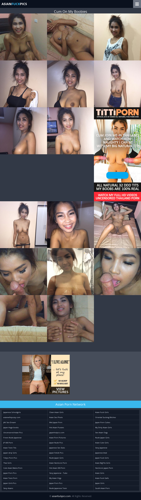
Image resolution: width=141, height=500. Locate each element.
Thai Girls (7, 463)
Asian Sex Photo (56, 417)
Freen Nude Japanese (12, 437)
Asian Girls (99, 473)
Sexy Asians (8, 488)
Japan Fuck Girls (102, 458)
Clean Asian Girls (56, 412)
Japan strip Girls (10, 453)
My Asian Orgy (55, 478)
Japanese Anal (101, 453)
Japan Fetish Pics (56, 453)
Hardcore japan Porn (104, 468)
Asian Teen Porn (10, 478)
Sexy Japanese (101, 448)
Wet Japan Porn (55, 422)
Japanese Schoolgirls (12, 412)
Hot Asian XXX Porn (57, 468)
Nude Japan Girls (102, 437)
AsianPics (14, 4)
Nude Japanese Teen (58, 488)
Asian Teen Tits (9, 448)
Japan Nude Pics (56, 442)
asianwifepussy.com (11, 417)
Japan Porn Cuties (102, 422)
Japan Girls (99, 483)
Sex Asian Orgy (101, 432)
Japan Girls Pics (9, 483)
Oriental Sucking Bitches (105, 417)
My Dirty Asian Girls (103, 427)
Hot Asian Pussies (56, 427)
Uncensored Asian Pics (12, 432)
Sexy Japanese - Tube (58, 473)
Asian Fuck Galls (102, 478)
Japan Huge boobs (11, 427)
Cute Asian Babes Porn (12, 468)
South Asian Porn (102, 488)
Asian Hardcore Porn (58, 463)
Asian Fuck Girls (102, 412)
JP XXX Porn (8, 442)
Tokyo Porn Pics (10, 458)
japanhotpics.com (56, 432)
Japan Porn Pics (9, 473)
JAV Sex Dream (9, 422)
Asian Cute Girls (102, 442)
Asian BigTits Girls (102, 463)
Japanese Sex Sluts (57, 448)
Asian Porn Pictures (57, 437)
